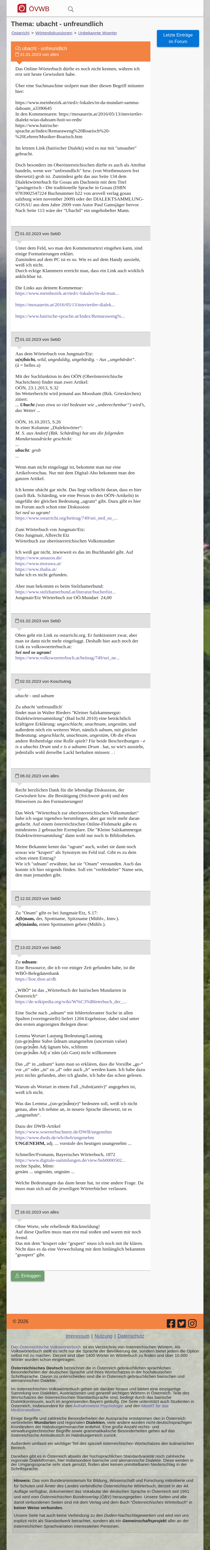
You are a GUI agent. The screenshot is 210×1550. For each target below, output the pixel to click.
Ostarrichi (20, 33)
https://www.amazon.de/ (38, 557)
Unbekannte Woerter (97, 33)
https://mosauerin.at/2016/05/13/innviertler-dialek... (65, 304)
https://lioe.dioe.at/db (35, 979)
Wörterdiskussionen (53, 33)
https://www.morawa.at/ (38, 563)
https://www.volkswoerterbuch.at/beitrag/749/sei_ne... (67, 657)
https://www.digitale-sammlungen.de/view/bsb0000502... (70, 1160)
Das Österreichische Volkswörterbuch (46, 1347)
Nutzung (104, 1336)
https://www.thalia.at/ (36, 569)
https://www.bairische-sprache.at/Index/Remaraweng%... (70, 316)
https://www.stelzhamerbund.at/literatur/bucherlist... (65, 591)
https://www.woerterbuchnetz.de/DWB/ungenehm (63, 1132)
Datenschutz (131, 1336)
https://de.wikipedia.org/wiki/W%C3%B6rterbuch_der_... (71, 1001)
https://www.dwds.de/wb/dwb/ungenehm (54, 1137)
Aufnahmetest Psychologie (98, 1405)
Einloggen (27, 1275)
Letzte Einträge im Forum (178, 38)
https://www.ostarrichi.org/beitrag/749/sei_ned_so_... (66, 518)
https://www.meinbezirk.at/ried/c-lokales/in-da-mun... (67, 293)
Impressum (77, 1336)
